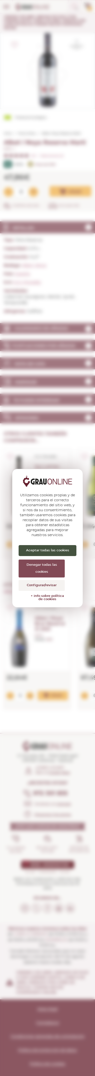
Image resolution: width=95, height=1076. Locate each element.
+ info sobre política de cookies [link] (47, 597)
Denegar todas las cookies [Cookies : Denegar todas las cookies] (42, 568)
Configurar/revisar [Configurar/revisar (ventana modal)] (42, 585)
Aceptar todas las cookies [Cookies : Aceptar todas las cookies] (47, 550)
